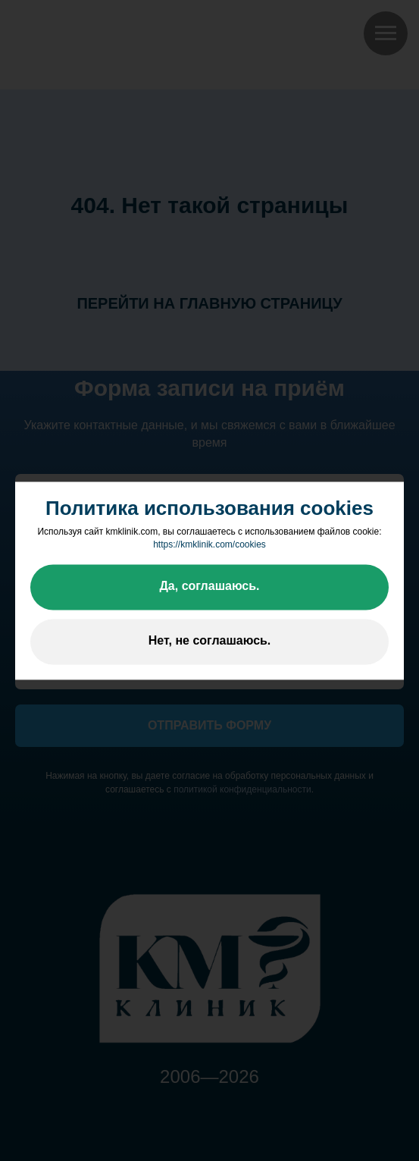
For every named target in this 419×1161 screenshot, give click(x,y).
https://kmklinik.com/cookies (209, 545)
